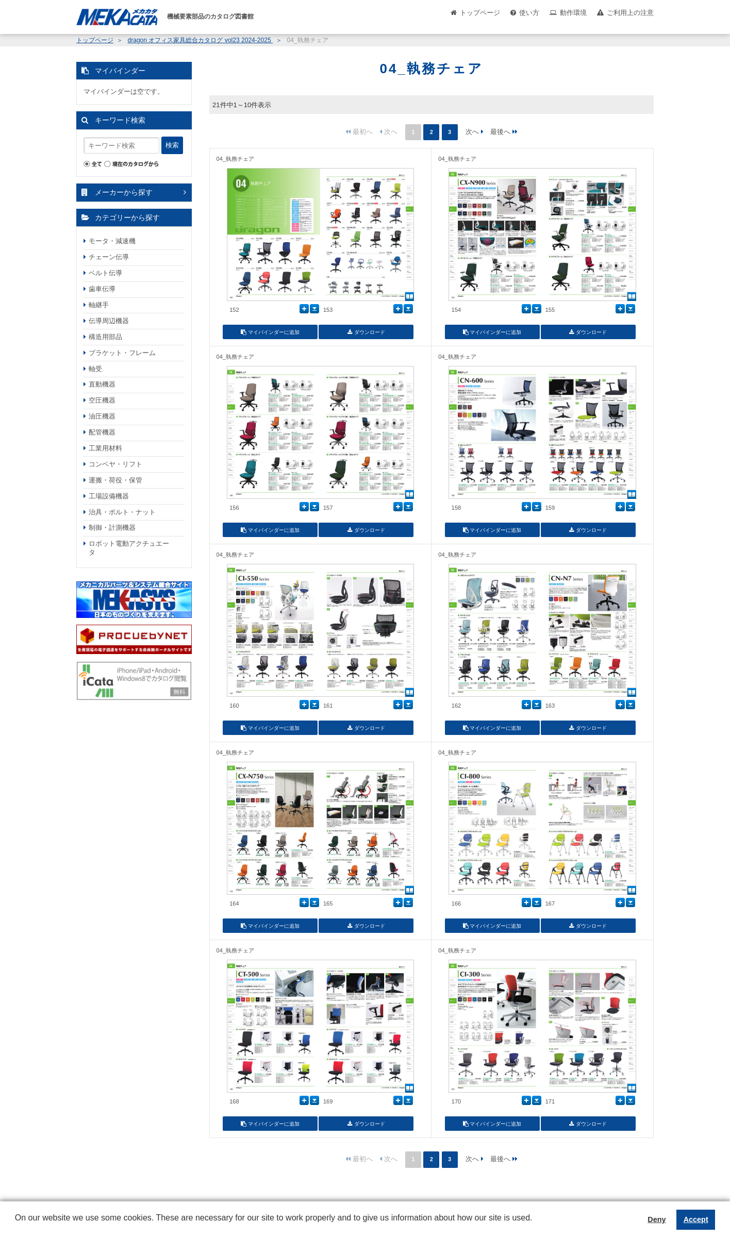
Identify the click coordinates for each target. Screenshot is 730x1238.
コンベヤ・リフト (115, 464)
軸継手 (99, 305)
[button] (16, 1225)
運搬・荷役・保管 (115, 480)
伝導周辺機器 (109, 321)
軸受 (95, 369)
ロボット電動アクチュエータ (129, 548)
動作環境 (573, 12)
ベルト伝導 (105, 273)
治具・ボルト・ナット (122, 512)
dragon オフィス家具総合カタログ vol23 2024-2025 (200, 40)
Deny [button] (657, 1219)
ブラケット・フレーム (122, 353)
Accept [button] (696, 1219)
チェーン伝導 (109, 257)
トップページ (480, 12)
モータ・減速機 (112, 241)
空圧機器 (102, 400)
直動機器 (102, 384)
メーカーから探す (124, 192)
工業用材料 (105, 448)
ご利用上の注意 (630, 12)
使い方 (529, 12)
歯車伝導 (102, 289)
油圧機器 (102, 416)
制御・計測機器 (112, 527)
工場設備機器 (109, 496)
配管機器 (102, 432)
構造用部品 (105, 337)
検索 (172, 145)
